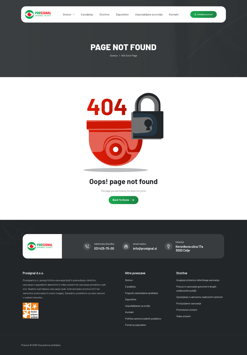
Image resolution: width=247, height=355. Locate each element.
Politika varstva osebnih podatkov (143, 318)
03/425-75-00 (104, 248)
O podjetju (87, 14)
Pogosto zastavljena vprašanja (141, 292)
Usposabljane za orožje (149, 14)
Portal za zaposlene (135, 324)
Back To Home (124, 200)
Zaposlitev (122, 14)
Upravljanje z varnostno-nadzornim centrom (199, 296)
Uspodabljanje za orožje (137, 305)
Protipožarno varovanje (188, 303)
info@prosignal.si (145, 248)
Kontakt (174, 14)
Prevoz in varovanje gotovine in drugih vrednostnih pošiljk (196, 288)
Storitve (104, 14)
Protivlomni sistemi (186, 309)
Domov (69, 14)
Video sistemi (183, 316)
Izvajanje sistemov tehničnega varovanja (197, 280)
